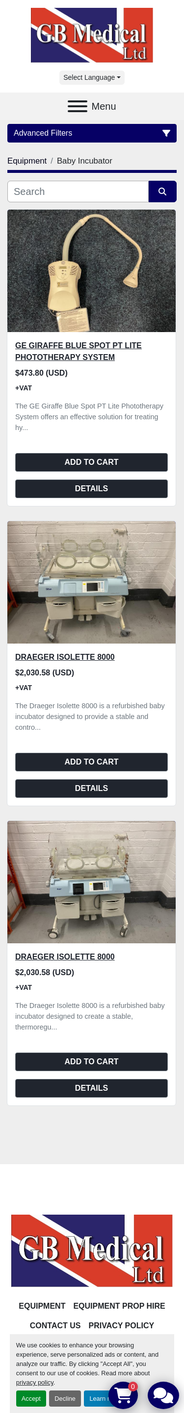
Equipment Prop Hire (119, 1306)
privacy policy (34, 1382)
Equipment (42, 1306)
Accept (31, 1398)
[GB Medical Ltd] (92, 1250)
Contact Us (55, 1325)
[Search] (78, 191)
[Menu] (77, 106)
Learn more (105, 1398)
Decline (65, 1398)
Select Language (89, 77)
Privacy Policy (122, 1325)
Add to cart (92, 462)
